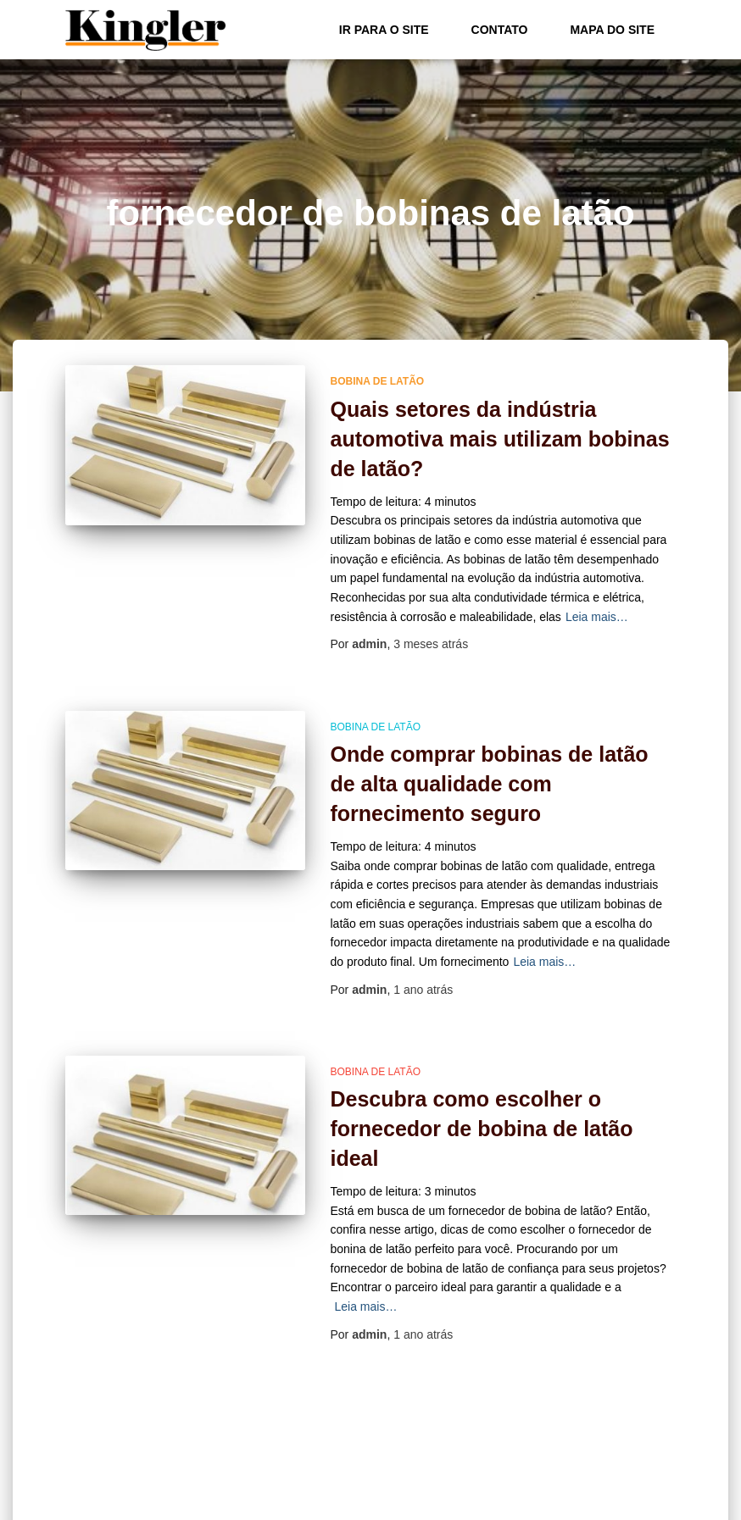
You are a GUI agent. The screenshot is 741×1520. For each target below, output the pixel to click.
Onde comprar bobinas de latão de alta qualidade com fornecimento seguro (490, 783)
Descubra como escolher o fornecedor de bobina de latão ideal (482, 1128)
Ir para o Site (384, 29)
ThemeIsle (648, 1501)
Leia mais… (597, 617)
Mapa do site (612, 29)
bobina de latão (378, 381)
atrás (430, 644)
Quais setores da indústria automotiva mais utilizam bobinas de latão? (500, 438)
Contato (499, 29)
